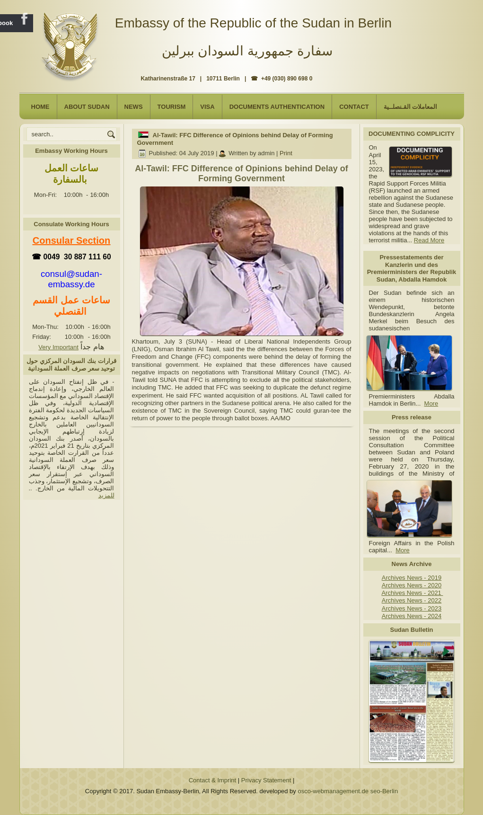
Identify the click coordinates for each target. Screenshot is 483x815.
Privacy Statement (266, 780)
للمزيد (106, 495)
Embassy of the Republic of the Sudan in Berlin (253, 23)
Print (286, 153)
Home (40, 106)
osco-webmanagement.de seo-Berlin (348, 791)
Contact (354, 106)
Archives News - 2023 (411, 608)
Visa (207, 106)
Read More (429, 240)
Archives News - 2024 (411, 616)
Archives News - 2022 (411, 600)
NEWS (133, 106)
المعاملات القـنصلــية (411, 106)
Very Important (58, 347)
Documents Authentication (277, 106)
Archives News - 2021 (412, 592)
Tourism (172, 106)
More (431, 403)
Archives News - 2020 (411, 585)
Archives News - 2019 (411, 577)
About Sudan (87, 106)
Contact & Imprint (212, 780)
